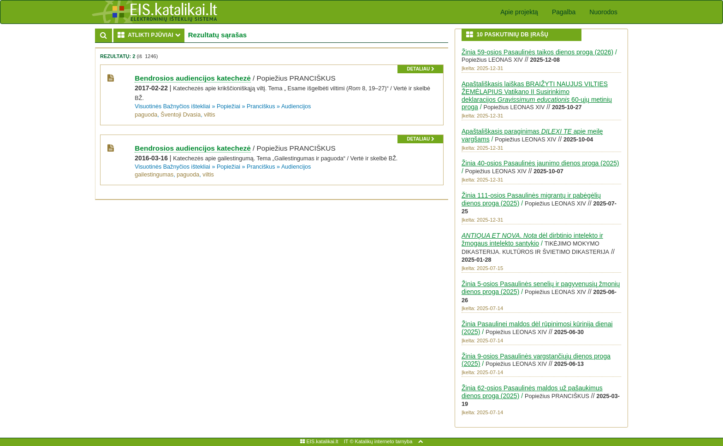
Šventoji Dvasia (180, 115)
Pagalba (563, 12)
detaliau (420, 68)
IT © (349, 441)
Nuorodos (603, 12)
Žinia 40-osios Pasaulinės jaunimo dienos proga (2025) (540, 163)
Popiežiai (228, 106)
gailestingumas (154, 174)
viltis (209, 115)
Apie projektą (519, 12)
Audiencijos (296, 106)
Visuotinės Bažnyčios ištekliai (172, 106)
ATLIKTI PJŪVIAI (151, 34)
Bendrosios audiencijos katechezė (192, 78)
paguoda (146, 115)
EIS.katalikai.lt (319, 441)
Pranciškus (261, 106)
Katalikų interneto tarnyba (384, 441)
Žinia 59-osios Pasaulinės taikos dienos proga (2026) (537, 52)
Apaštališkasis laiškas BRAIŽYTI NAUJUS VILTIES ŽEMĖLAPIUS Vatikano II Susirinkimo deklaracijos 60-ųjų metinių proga (537, 95)
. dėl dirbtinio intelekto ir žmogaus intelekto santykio (532, 239)
